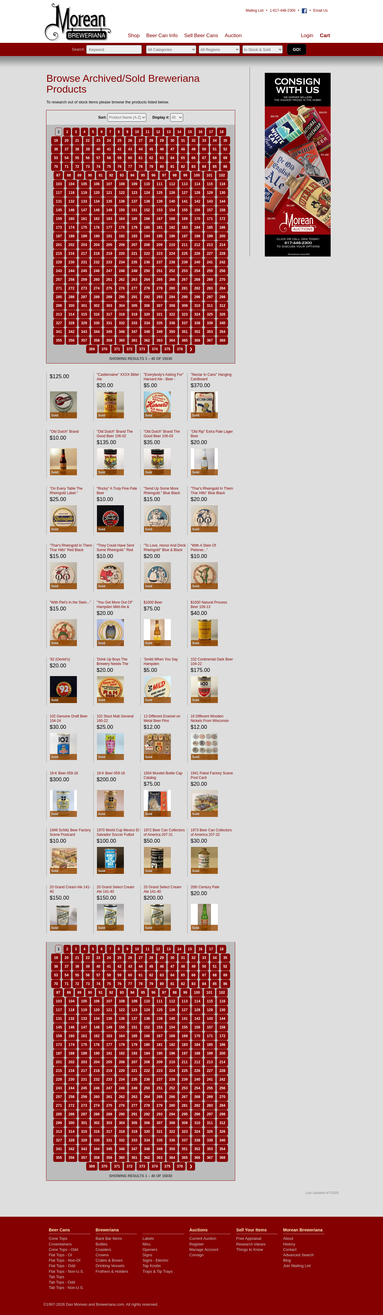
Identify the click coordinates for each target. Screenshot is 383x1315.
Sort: (102, 117)
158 (222, 210)
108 (122, 184)
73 (88, 167)
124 (147, 193)
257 (59, 280)
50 (204, 149)
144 (222, 201)
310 (197, 306)
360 (122, 340)
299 (59, 306)
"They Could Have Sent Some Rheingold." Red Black (115, 550)
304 (122, 306)
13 (169, 132)
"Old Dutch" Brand (64, 431)
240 (197, 262)
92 (111, 175)
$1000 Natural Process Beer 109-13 (209, 604)
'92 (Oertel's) (60, 659)
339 (210, 323)
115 (210, 184)
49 (193, 149)
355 (59, 340)
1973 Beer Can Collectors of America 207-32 (211, 832)
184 (197, 227)
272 (72, 288)
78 (140, 167)
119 (84, 193)
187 (59, 236)
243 (59, 271)
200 (222, 236)
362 (147, 340)
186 (222, 227)
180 (147, 227)
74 (98, 167)
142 (197, 201)
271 (59, 288)
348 (147, 332)
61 (140, 158)
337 (185, 323)
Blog (287, 1260)
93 (122, 175)
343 (84, 332)
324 (197, 314)
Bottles (102, 1244)
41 (109, 149)
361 (134, 340)
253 (185, 271)
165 (134, 219)
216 (72, 253)
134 (97, 201)
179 (134, 227)
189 (84, 236)
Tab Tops (56, 1277)
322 (172, 314)
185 (210, 227)
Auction (233, 35)
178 (122, 227)
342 (72, 332)
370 (104, 349)
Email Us (320, 10)
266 (172, 280)
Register (196, 1244)
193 (134, 236)
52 (225, 149)
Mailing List (255, 10)
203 (84, 245)
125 (159, 193)
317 (109, 314)
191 (109, 236)
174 (72, 227)
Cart (325, 35)
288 (97, 297)
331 (109, 323)
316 (97, 314)
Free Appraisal (248, 1238)
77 (130, 167)
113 (185, 184)
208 (147, 245)
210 (172, 245)
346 (122, 332)
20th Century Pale (205, 887)
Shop (134, 35)
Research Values (250, 1244)
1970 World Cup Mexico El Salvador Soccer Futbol (118, 832)
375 (167, 349)
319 (134, 314)
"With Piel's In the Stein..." (70, 602)
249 (134, 271)
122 (122, 193)
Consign (196, 1255)
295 (185, 297)
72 (77, 167)
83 (193, 167)
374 (155, 349)
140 (172, 201)
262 (122, 280)
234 (122, 262)
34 (215, 140)
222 (147, 253)
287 (84, 297)
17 (211, 132)
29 (162, 140)
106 (97, 184)
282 (197, 288)
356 (72, 340)
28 (151, 140)
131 (59, 201)
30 (172, 140)
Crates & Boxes (109, 1260)
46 (162, 149)
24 (109, 140)
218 (97, 253)
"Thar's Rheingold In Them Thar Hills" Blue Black (212, 490)
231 (84, 262)
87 (58, 175)
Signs (147, 1255)
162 (97, 219)
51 (215, 149)
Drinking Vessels (110, 1265)
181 (159, 227)
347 (134, 332)
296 (197, 297)
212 (197, 245)
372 (130, 349)
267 (185, 280)
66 (193, 158)
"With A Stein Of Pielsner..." (203, 547)
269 (210, 280)
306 (147, 306)
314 (72, 314)
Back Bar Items (109, 1238)
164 (122, 219)
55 (77, 158)
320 (147, 314)
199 (210, 236)
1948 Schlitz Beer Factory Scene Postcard (70, 832)
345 (109, 332)
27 (140, 140)
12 (158, 132)
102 (222, 175)
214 (222, 245)
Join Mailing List (297, 1265)
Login (307, 35)
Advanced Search (298, 1255)
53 (56, 158)
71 (67, 167)
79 (151, 167)
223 (159, 253)
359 (109, 340)
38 (77, 149)
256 (222, 271)
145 (59, 210)
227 (210, 253)
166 (147, 219)
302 (97, 306)
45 (151, 149)
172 (222, 219)
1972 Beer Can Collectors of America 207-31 (164, 832)
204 (97, 245)
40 (98, 149)
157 (210, 210)
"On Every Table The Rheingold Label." (66, 490)
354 (222, 332)
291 (134, 297)
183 (185, 227)
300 (72, 306)
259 (84, 280)
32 (193, 140)
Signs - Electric (155, 1260)
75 (109, 167)
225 (185, 253)
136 (122, 201)
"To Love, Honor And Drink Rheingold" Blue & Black (165, 547)
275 (109, 288)
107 (109, 184)
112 (172, 184)
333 (134, 323)
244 (72, 271)
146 (72, 210)
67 (204, 158)
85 (215, 167)
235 (134, 262)
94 (132, 175)
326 (222, 314)
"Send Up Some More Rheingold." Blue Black (162, 490)
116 (222, 184)
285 (59, 297)
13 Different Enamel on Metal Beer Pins (162, 718)
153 (159, 210)
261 (109, 280)
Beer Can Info (162, 35)
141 (185, 201)
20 (67, 140)
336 (172, 323)
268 (197, 280)
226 (197, 253)
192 (122, 236)
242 (222, 262)
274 (97, 288)
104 (72, 184)
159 (59, 219)
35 (225, 140)
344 (97, 332)
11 (147, 132)
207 (134, 245)
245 (84, 271)
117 (59, 193)
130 (222, 193)
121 (109, 193)
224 (172, 253)
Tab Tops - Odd (62, 1282)
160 (72, 219)
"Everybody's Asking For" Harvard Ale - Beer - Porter (164, 379)
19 (56, 140)
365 (185, 340)
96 (153, 175)
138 (147, 201)
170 (197, 219)
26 (130, 140)
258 (72, 280)
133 (84, 201)
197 (185, 236)
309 (185, 306)
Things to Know (249, 1249)
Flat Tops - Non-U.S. (66, 1271)
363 (159, 340)
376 (180, 349)
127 (185, 193)
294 (172, 297)
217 (84, 253)
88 (69, 175)
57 (98, 158)
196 (172, 236)
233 (109, 262)
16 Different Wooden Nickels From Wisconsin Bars (210, 720)
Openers (149, 1249)
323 (185, 314)
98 (175, 175)
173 (59, 227)
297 (210, 297)
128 (197, 193)
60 (130, 158)
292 (147, 297)
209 (159, 245)
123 (134, 193)
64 (172, 158)
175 (84, 227)
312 (222, 306)
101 (209, 175)
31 (183, 140)
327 (59, 323)
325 (210, 314)
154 (172, 210)
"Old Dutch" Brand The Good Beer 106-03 (162, 433)
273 (84, 288)
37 (67, 149)
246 (97, 271)
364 (172, 340)
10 (137, 132)
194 (147, 236)
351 (185, 332)
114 (197, 184)
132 (72, 201)
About (288, 1238)
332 (122, 323)
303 (109, 306)
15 (190, 132)
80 (162, 167)
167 (159, 219)
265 (159, 280)
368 (222, 340)
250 (147, 271)
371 (117, 349)
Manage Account (203, 1249)
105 (84, 184)
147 (84, 210)
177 (109, 227)
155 (185, 210)
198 (197, 236)
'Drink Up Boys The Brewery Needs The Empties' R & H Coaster (115, 663)
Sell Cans (201, 35)
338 (197, 323)
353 (210, 332)
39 (88, 149)
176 (97, 227)
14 (179, 132)
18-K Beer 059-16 (64, 773)
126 (172, 193)
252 (172, 271)
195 (159, 236)
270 (222, 280)
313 (59, 314)
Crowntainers (60, 1244)
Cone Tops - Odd (63, 1249)
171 (210, 219)
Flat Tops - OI (60, 1255)
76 (119, 167)
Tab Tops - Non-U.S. (66, 1287)
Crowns (102, 1255)
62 (151, 158)
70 (56, 167)
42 (119, 149)
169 (185, 219)
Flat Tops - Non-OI (64, 1260)
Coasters (103, 1249)
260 (97, 280)
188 (72, 236)
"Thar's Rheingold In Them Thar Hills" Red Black (71, 547)
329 (84, 323)
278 (147, 288)
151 (134, 210)
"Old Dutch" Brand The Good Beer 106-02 (115, 433)
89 (79, 175)
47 (172, 149)
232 (97, 262)
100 (197, 175)
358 (97, 340)
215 (59, 253)
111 (159, 184)
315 (84, 314)
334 (147, 323)
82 (183, 167)
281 (185, 288)
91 (101, 175)
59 (119, 158)
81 (172, 167)
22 (88, 140)
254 (197, 271)
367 (210, 340)
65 (183, 158)
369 (92, 349)
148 (97, 210)
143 (210, 201)
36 (56, 149)
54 (67, 158)
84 (204, 167)
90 (90, 175)
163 (109, 219)
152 (147, 210)
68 (215, 158)
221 (134, 253)
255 (210, 271)
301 (84, 306)
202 (72, 245)
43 (130, 149)
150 (122, 210)
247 (109, 271)
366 (197, 340)
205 (109, 245)
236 (147, 262)
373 (142, 349)
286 (72, 297)
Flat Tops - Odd (62, 1265)
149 (109, 210)
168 (172, 219)
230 (72, 262)
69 (225, 158)
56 (88, 158)
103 (59, 184)
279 (159, 288)
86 (225, 167)
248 (122, 271)
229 (59, 262)
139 (159, 201)
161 (84, 219)
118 (72, 193)
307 (159, 306)
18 (222, 132)
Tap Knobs (151, 1265)
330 (97, 323)
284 (222, 288)
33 (204, 140)
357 (84, 340)
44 (140, 149)
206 (122, 245)
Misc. (146, 1244)
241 (210, 262)
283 (210, 288)
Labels (148, 1238)
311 (210, 306)
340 (222, 323)
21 (77, 140)
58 (109, 158)
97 (164, 175)
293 (159, 297)
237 (159, 262)
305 (134, 306)
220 (122, 253)
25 (119, 140)
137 (134, 201)
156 (197, 210)
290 (122, 297)
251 (159, 271)
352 (197, 332)
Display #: (160, 117)
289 (109, 297)
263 (134, 280)
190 (97, 236)
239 (185, 262)
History (289, 1244)
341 (59, 332)
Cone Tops (58, 1238)
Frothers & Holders (112, 1271)
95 (143, 175)
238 (172, 262)
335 (159, 323)
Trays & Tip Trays (157, 1271)
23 (98, 140)
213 (210, 245)
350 (172, 332)
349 (159, 332)
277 (134, 288)
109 (134, 184)
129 (210, 193)
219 (109, 253)
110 (147, 184)
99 (185, 175)
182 (172, 227)
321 (159, 314)
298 (222, 297)
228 (222, 253)
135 (109, 201)
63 (162, 158)
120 (97, 193)
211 (185, 245)
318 (122, 314)
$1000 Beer (153, 602)
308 (172, 306)
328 (72, 323)
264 (147, 280)
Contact (290, 1249)
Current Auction (202, 1238)
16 (200, 132)
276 (122, 288)
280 (172, 288)
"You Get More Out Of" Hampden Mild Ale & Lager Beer (115, 606)
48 (183, 149)
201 (59, 245)
